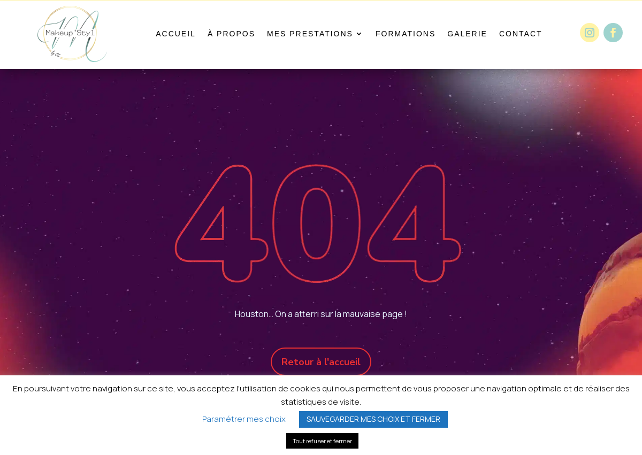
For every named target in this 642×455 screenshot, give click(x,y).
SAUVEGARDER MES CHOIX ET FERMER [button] (373, 419)
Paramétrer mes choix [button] (244, 419)
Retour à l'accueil (321, 362)
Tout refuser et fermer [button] (322, 441)
